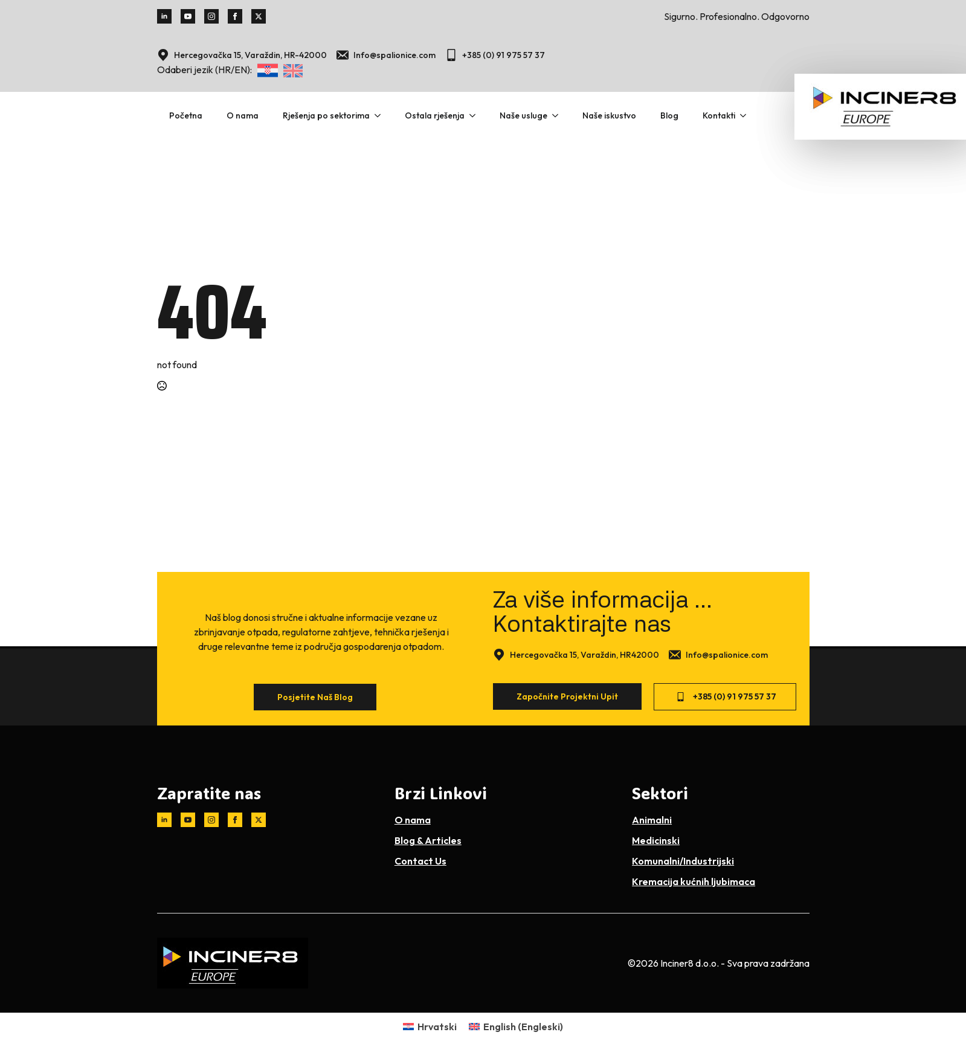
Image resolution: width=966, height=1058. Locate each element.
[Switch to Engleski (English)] (516, 1026)
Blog (669, 115)
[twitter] (258, 16)
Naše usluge (523, 115)
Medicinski (656, 840)
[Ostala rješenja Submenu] (476, 115)
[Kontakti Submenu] (746, 115)
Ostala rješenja (435, 115)
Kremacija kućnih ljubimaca (693, 881)
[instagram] (211, 16)
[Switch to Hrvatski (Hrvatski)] (430, 1026)
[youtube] (188, 16)
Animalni (652, 820)
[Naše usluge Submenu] (558, 115)
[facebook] (235, 16)
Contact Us (420, 861)
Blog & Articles (428, 840)
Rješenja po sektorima (326, 115)
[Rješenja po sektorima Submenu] (381, 115)
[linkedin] (164, 16)
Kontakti (719, 115)
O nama (243, 115)
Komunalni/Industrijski (683, 861)
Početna (185, 115)
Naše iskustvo (609, 115)
